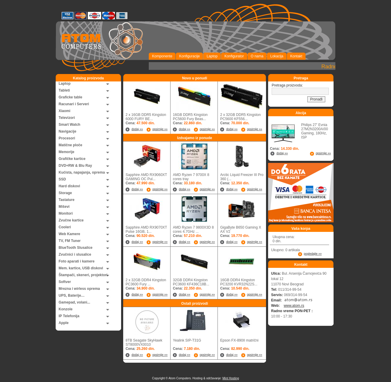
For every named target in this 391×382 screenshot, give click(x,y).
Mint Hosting (230, 378)
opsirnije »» (160, 129)
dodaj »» (137, 129)
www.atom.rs (294, 306)
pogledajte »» (313, 253)
